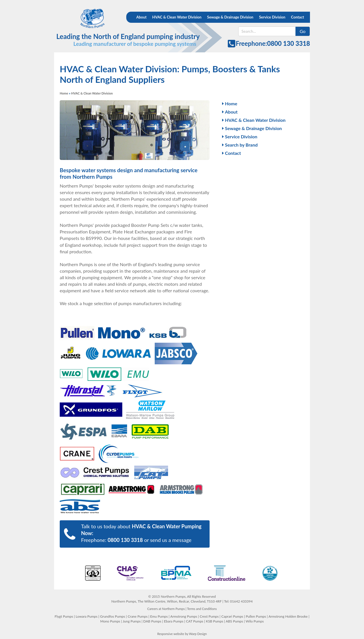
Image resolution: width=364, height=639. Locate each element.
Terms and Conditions (202, 609)
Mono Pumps (110, 621)
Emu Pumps (159, 616)
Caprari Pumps (232, 616)
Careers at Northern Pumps (166, 609)
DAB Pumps (152, 621)
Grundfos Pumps (112, 616)
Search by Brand (241, 144)
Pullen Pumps (256, 616)
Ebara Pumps (173, 621)
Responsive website (170, 634)
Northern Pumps (87, 18)
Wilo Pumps (255, 621)
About (141, 17)
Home (64, 93)
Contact (297, 17)
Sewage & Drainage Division (230, 17)
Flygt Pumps (64, 616)
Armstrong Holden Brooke (288, 616)
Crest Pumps (209, 616)
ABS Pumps (234, 621)
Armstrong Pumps (183, 616)
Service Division (272, 17)
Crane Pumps (138, 616)
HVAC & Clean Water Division (176, 17)
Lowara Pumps (87, 616)
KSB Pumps (214, 621)
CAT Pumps (194, 621)
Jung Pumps (131, 621)
